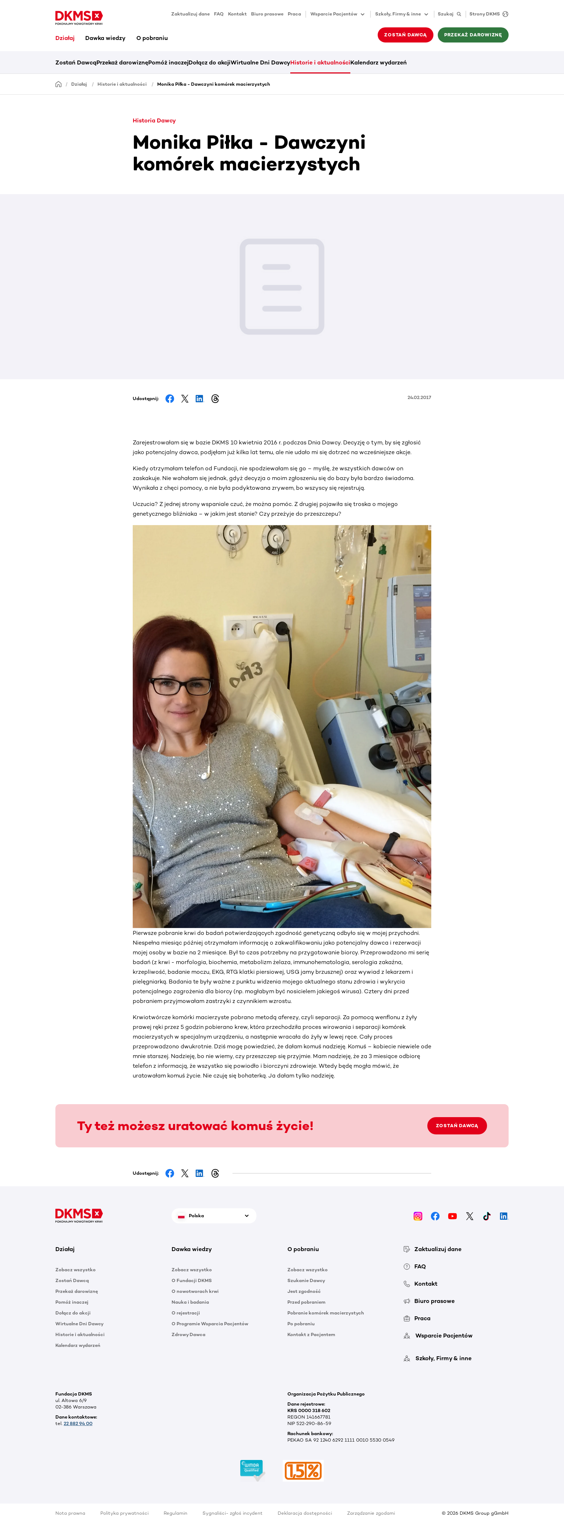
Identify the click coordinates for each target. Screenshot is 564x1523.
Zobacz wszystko (75, 1269)
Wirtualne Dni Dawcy (260, 62)
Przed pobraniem (306, 1302)
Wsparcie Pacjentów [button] (338, 14)
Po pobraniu (301, 1323)
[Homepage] (58, 83)
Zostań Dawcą (405, 34)
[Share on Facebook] (169, 398)
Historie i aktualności (320, 62)
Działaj (64, 38)
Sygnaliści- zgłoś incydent (233, 1513)
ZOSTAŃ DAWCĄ (457, 1125)
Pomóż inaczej (168, 62)
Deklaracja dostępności (305, 1513)
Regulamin (175, 1513)
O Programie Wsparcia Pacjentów (210, 1323)
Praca (294, 14)
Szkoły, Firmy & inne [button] (402, 14)
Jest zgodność (304, 1291)
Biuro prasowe (267, 14)
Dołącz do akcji (209, 62)
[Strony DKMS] (487, 14)
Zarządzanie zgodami (371, 1513)
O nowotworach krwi (195, 1291)
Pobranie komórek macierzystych (325, 1313)
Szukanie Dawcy (306, 1280)
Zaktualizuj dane (190, 14)
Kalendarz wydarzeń (378, 62)
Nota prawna (70, 1513)
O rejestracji (186, 1313)
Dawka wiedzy (105, 38)
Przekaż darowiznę (473, 34)
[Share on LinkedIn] (200, 398)
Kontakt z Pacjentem (311, 1334)
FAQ (219, 14)
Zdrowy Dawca (188, 1334)
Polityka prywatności (124, 1513)
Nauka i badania (190, 1302)
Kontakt (237, 14)
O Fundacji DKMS (192, 1280)
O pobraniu (152, 38)
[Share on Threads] (215, 398)
